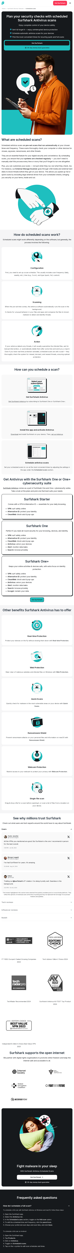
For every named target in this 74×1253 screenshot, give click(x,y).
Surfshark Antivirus (10, 488)
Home (4, 8)
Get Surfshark (37, 600)
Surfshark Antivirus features (15, 8)
